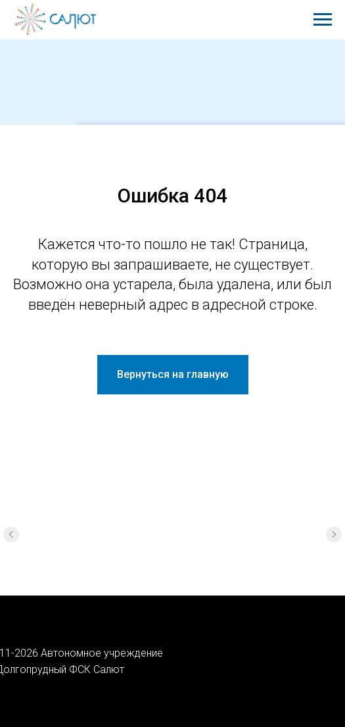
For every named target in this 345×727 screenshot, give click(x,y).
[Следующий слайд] (334, 534)
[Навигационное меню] (322, 19)
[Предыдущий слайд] (11, 534)
